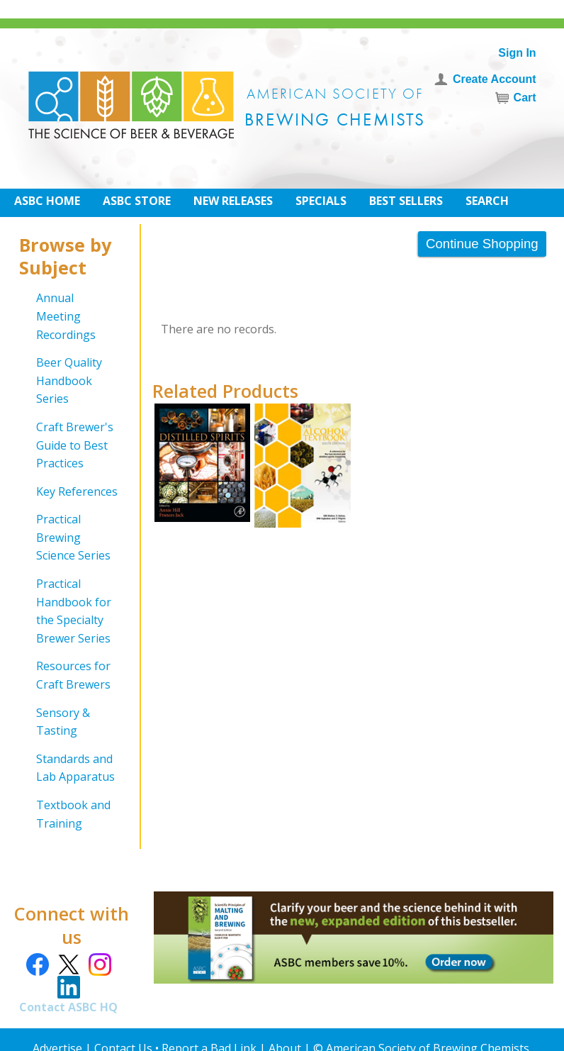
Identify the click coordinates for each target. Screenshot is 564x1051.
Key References (77, 491)
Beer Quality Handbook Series (69, 380)
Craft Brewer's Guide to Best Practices (74, 445)
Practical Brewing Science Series (73, 537)
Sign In (517, 53)
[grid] (69, 561)
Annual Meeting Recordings (66, 316)
